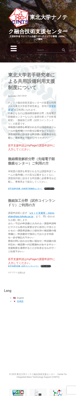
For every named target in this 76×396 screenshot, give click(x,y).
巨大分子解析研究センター (58, 384)
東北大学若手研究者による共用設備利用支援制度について (31, 81)
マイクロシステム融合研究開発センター (18, 382)
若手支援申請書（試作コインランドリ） (23, 266)
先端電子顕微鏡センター (38, 384)
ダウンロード (49, 189)
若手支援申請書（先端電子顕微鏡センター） (25, 189)
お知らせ (21, 272)
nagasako (12, 96)
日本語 (20, 301)
